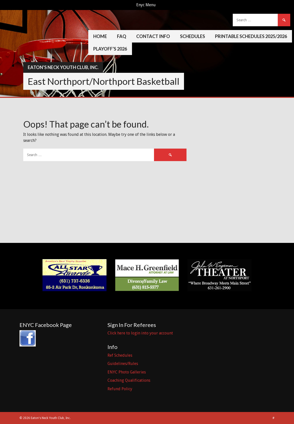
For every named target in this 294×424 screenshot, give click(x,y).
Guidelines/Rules (123, 363)
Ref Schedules (120, 355)
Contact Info (153, 36)
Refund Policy (120, 388)
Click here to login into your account (140, 333)
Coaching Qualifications (129, 380)
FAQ (121, 36)
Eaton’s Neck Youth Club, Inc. (63, 67)
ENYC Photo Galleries (127, 372)
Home (100, 36)
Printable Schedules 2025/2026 (251, 36)
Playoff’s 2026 (110, 49)
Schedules (192, 36)
